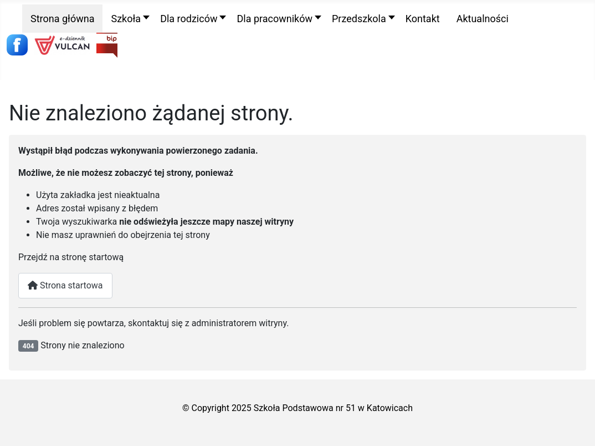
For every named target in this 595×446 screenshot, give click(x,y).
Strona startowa (65, 285)
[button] (127, 18)
